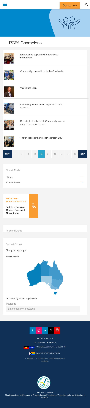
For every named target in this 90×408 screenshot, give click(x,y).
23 (61, 154)
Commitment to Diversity (48, 353)
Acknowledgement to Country (51, 347)
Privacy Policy (45, 338)
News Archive (14, 182)
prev (7, 154)
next (83, 154)
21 (48, 154)
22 (55, 154)
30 (75, 154)
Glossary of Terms (45, 342)
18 (28, 154)
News (10, 177)
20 (42, 154)
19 (35, 154)
